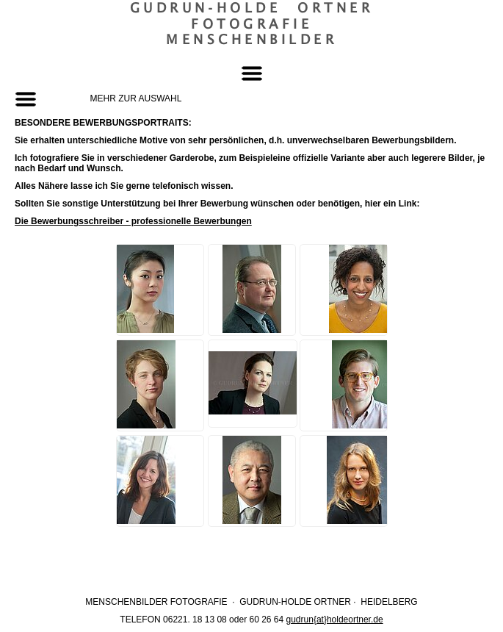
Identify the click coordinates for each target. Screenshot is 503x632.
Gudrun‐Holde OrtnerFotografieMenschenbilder (252, 23)
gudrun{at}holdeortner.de (334, 619)
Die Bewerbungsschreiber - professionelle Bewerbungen (133, 221)
